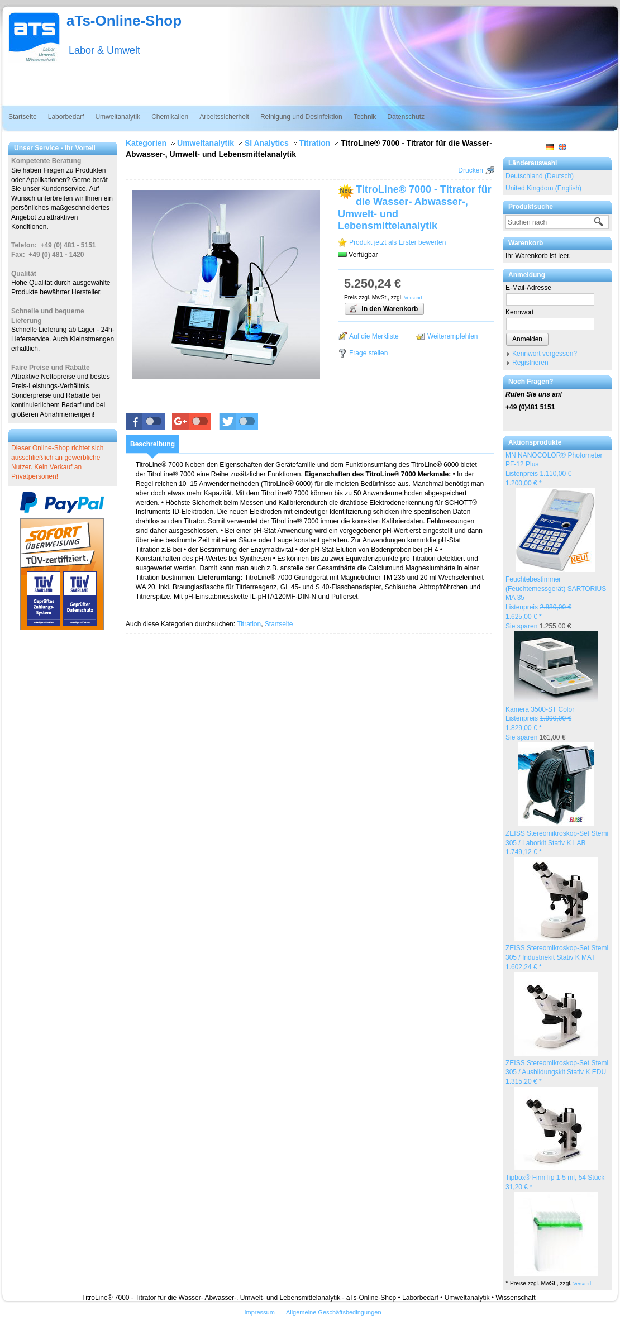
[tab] (152, 444)
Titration (249, 624)
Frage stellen (368, 353)
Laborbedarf (66, 117)
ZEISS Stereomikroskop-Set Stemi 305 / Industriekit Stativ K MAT (556, 957)
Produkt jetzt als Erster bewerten (397, 242)
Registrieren (530, 362)
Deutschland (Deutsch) (539, 176)
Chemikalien (169, 117)
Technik (365, 117)
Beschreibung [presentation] (152, 444)
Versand (582, 1283)
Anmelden (527, 339)
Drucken (470, 170)
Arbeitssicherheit (224, 117)
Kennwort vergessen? (544, 354)
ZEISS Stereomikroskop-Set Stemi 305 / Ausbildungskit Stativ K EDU (556, 1072)
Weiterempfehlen (452, 336)
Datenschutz (406, 117)
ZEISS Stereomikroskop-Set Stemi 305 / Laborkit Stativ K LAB (556, 843)
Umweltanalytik (117, 117)
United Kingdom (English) (543, 188)
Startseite (22, 117)
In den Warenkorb (383, 308)
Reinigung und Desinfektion (301, 117)
